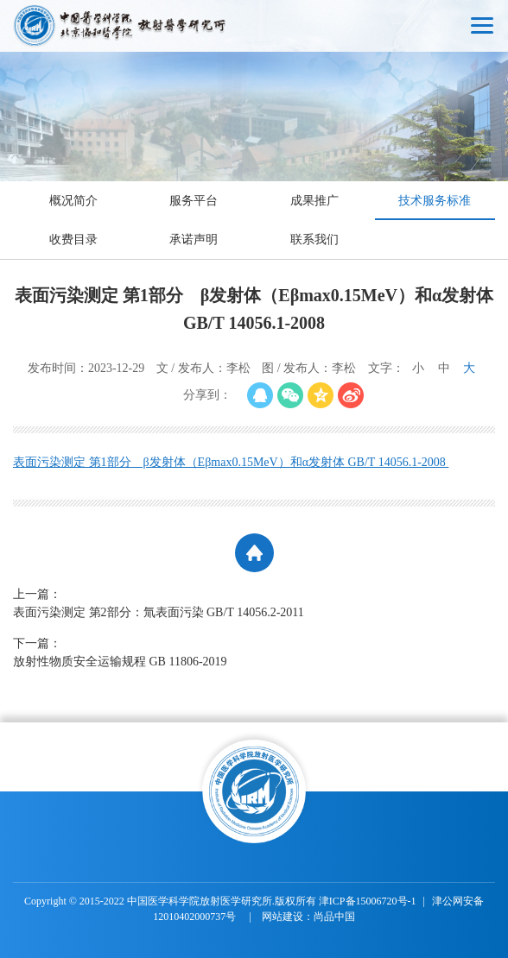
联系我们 (314, 239)
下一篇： (229, 654)
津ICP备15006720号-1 (367, 901)
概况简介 (73, 200)
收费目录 (73, 239)
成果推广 (314, 200)
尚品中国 (334, 917)
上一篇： (229, 604)
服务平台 (193, 200)
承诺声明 (193, 239)
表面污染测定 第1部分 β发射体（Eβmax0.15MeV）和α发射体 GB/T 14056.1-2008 (230, 462)
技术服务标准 (434, 200)
